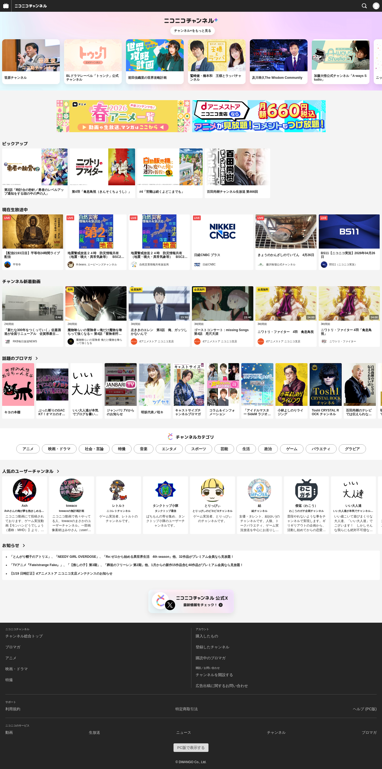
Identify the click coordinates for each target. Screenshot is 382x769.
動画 (9, 732)
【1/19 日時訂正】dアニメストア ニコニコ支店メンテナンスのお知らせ (61, 573)
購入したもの (207, 636)
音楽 (143, 449)
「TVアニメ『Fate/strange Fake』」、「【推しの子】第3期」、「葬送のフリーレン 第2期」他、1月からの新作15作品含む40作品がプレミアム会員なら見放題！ (126, 565)
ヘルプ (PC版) (365, 709)
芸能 (224, 449)
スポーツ (198, 449)
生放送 (94, 732)
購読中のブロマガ (211, 658)
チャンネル (276, 732)
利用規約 (12, 709)
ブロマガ (12, 647)
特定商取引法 (186, 709)
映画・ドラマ (59, 449)
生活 (246, 449)
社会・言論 (94, 449)
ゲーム (291, 449)
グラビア (352, 449)
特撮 (121, 449)
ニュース (183, 732)
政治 (268, 449)
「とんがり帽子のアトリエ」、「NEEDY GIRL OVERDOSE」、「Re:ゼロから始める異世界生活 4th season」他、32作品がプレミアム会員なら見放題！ (122, 557)
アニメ (28, 449)
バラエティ (321, 449)
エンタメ (169, 449)
